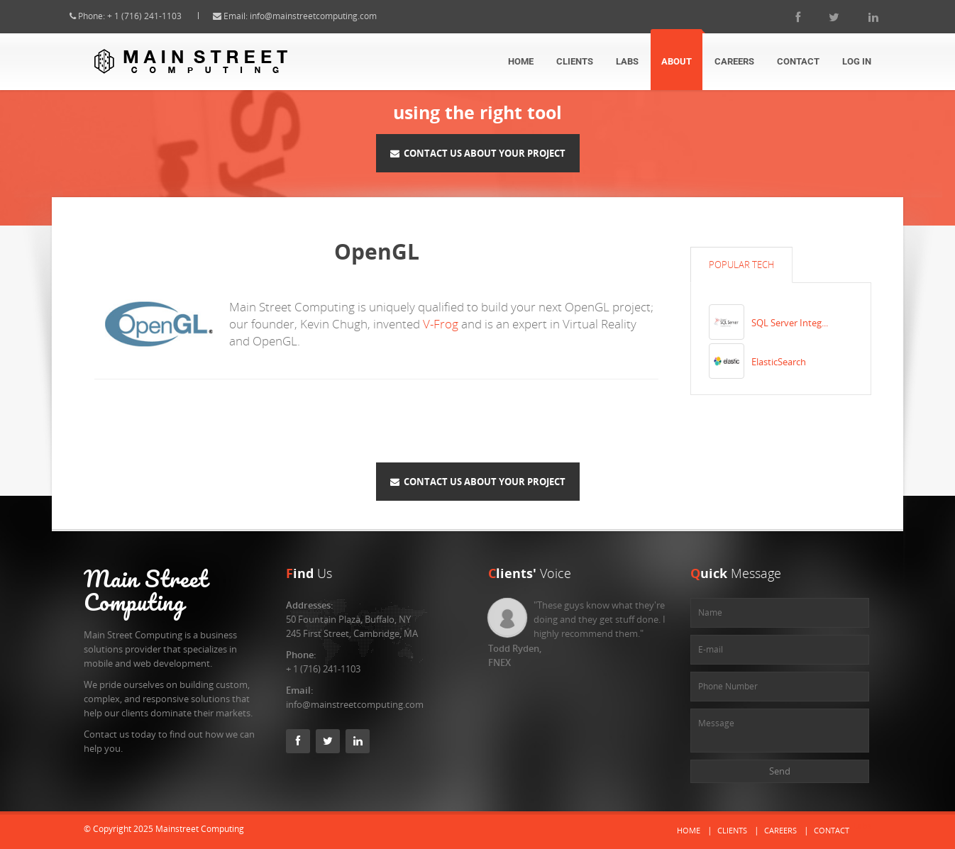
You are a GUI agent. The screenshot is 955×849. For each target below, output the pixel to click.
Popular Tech (741, 264)
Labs (627, 61)
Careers (734, 61)
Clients (574, 61)
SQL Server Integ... (789, 322)
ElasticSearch (778, 361)
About (676, 61)
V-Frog (440, 324)
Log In (856, 61)
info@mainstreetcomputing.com (327, 16)
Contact (798, 61)
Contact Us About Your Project (477, 153)
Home (521, 61)
